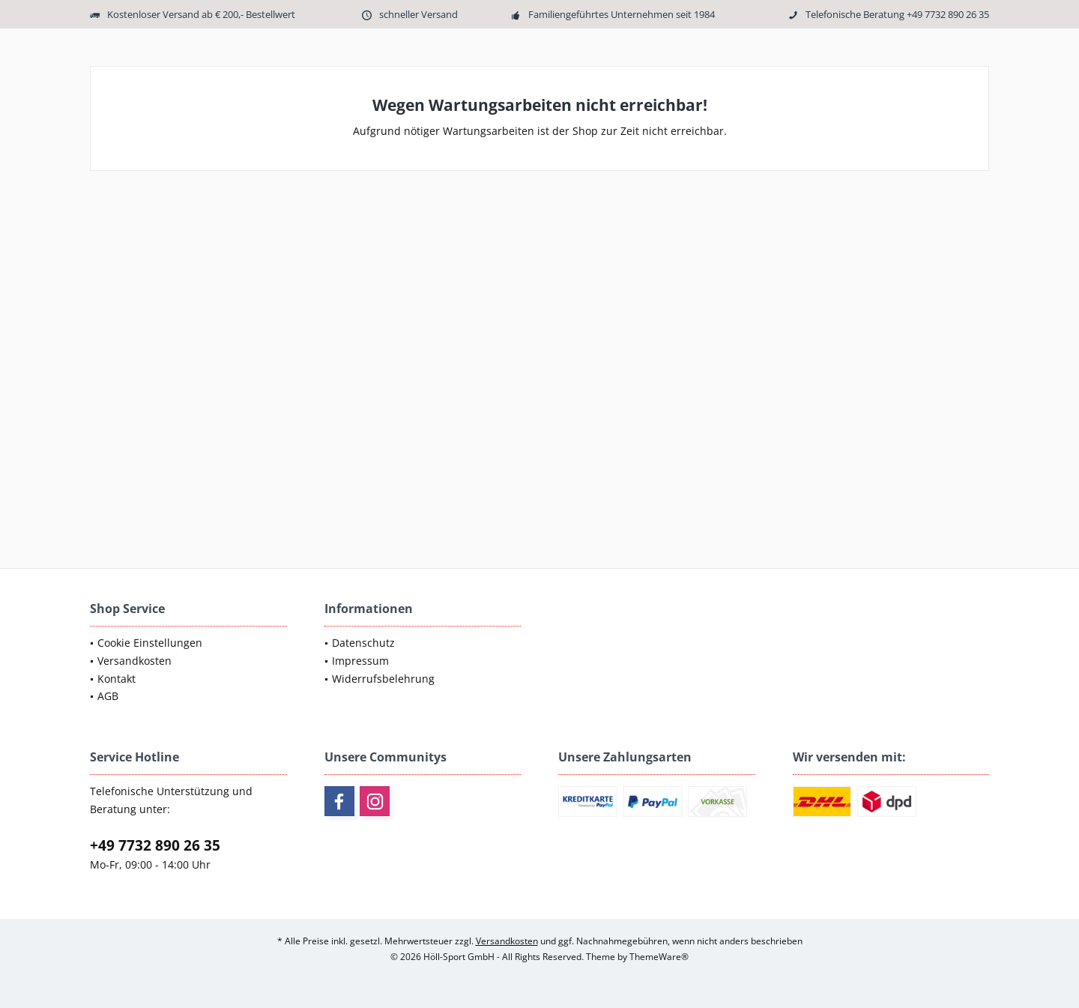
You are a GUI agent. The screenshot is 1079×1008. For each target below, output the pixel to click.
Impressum (360, 661)
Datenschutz (363, 643)
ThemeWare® (659, 956)
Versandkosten (134, 661)
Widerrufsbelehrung (383, 679)
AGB (107, 696)
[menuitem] (188, 643)
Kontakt (116, 679)
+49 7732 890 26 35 (155, 845)
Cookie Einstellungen (149, 643)
